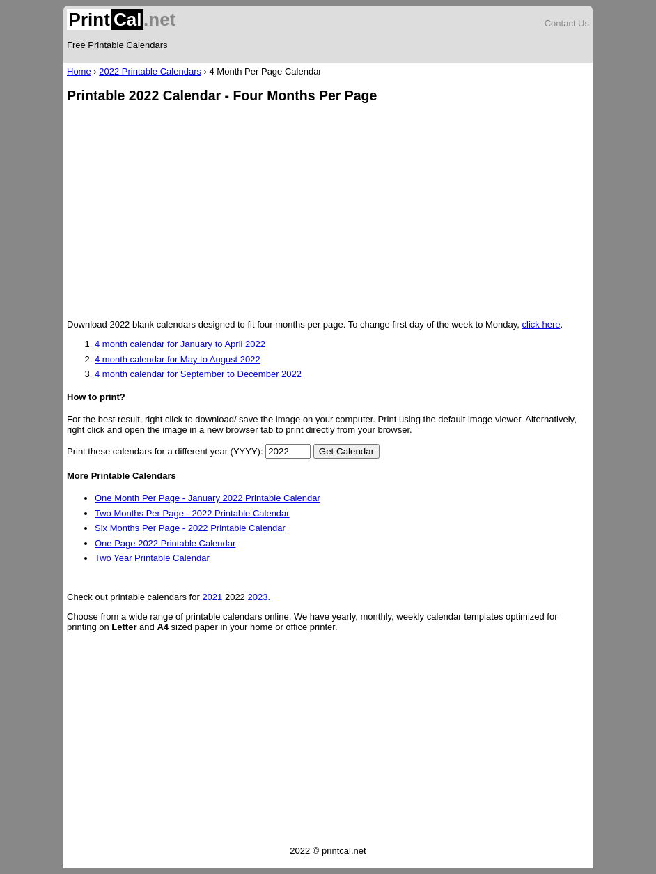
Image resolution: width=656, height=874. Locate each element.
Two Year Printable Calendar (152, 558)
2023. (258, 597)
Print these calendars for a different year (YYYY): (165, 451)
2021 (212, 597)
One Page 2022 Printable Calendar (165, 543)
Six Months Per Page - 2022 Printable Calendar (190, 528)
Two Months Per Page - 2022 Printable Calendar (192, 513)
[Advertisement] (328, 212)
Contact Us (567, 23)
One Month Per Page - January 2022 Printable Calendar (207, 498)
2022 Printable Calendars (150, 71)
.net (121, 19)
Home (79, 71)
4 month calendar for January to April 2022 (180, 344)
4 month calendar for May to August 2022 (177, 359)
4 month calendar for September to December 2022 (198, 374)
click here (541, 324)
